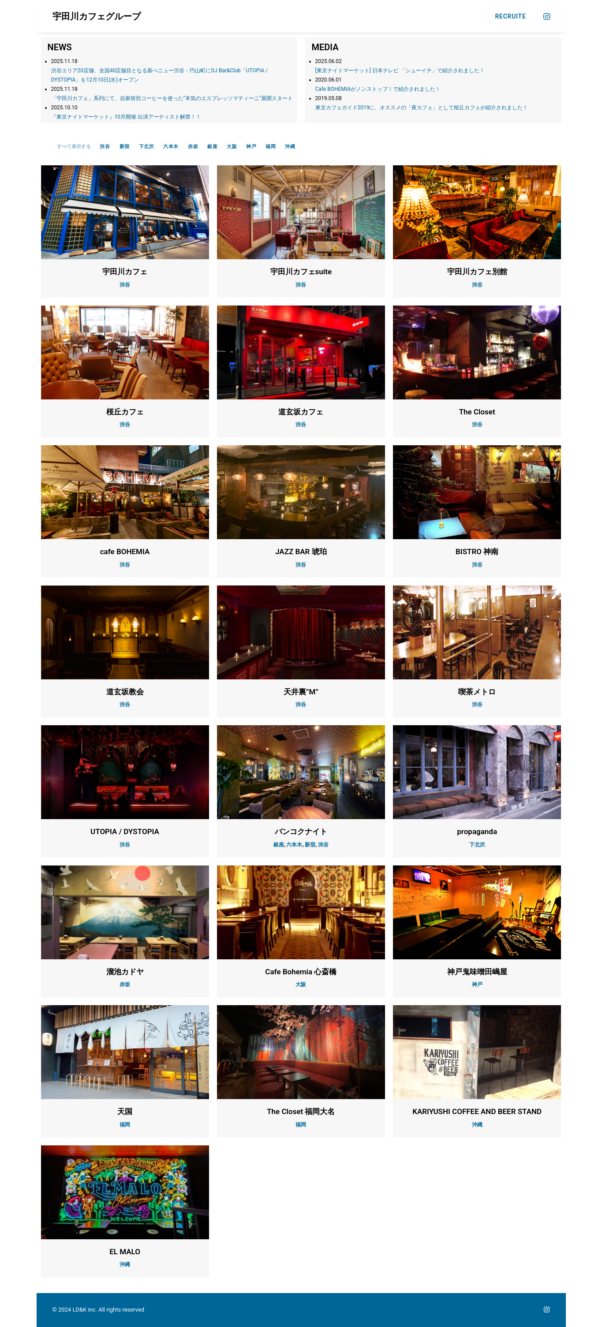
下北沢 (477, 845)
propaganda (477, 831)
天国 (124, 1111)
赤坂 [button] (193, 146)
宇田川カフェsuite (301, 271)
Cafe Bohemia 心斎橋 (301, 971)
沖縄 (477, 1125)
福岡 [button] (270, 146)
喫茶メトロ (477, 691)
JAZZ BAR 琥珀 (301, 551)
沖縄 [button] (290, 146)
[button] (546, 16)
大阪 (300, 984)
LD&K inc (83, 1309)
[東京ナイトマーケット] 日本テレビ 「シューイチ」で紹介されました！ (400, 70)
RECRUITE (510, 16)
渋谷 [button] (105, 146)
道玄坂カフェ (300, 411)
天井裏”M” (301, 691)
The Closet (477, 411)
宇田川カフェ (124, 271)
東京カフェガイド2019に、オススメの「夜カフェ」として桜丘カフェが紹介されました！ (421, 107)
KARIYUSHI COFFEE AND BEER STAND (477, 1111)
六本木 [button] (171, 146)
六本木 (294, 845)
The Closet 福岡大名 (301, 1111)
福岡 (125, 1125)
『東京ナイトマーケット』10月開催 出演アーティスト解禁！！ (126, 117)
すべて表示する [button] (74, 146)
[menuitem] (507, 16)
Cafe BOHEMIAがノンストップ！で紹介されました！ (378, 89)
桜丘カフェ (125, 411)
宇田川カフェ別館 (477, 271)
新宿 (310, 845)
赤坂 (125, 984)
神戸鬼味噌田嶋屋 (477, 971)
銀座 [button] (212, 146)
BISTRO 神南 (477, 551)
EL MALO (124, 1251)
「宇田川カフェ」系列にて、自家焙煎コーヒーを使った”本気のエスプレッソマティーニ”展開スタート (172, 98)
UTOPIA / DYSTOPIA (124, 831)
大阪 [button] (232, 146)
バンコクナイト (301, 831)
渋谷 (125, 285)
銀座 (278, 845)
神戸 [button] (251, 146)
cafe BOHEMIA (125, 551)
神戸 (477, 984)
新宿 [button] (125, 146)
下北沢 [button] (146, 146)
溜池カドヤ (125, 971)
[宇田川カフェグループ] (96, 16)
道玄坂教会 (125, 691)
